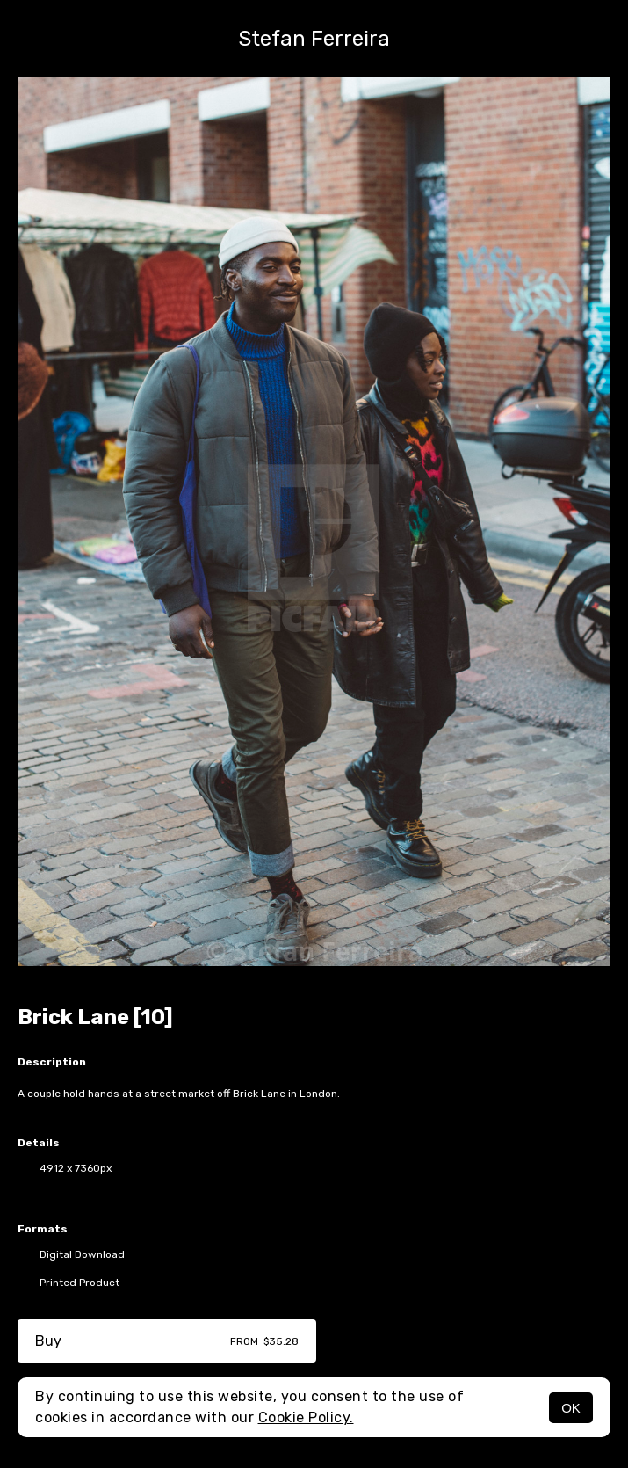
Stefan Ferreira (314, 38)
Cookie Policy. (306, 1417)
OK (571, 1407)
